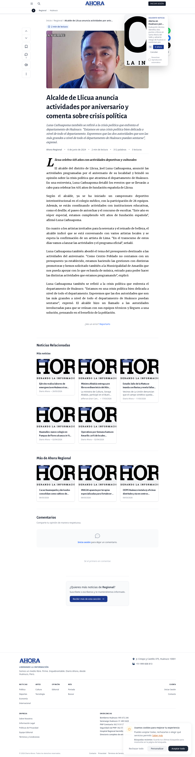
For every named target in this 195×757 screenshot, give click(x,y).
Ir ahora (158, 49)
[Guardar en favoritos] (26, 46)
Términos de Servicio (116, 753)
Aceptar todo (178, 748)
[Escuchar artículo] (26, 65)
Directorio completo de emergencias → (117, 734)
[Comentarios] (26, 56)
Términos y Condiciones (29, 737)
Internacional (25, 703)
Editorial (55, 689)
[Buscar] (39, 3)
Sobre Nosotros (25, 718)
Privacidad (102, 753)
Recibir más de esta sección (88, 598)
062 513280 (122, 727)
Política (22, 689)
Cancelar (154, 54)
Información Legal (27, 723)
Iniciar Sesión (157, 3)
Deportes (23, 694)
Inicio (49, 20)
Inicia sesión (84, 542)
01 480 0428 (123, 721)
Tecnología (40, 694)
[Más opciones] (26, 74)
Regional (42, 10)
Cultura (38, 689)
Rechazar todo (136, 748)
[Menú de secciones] (31, 3)
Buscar (71, 694)
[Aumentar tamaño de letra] (26, 31)
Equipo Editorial (26, 732)
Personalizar (157, 748)
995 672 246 (123, 717)
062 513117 (119, 724)
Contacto (172, 694)
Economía (23, 698)
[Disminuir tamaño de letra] (26, 38)
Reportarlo (104, 324)
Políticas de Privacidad (28, 727)
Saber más (157, 735)
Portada (71, 689)
